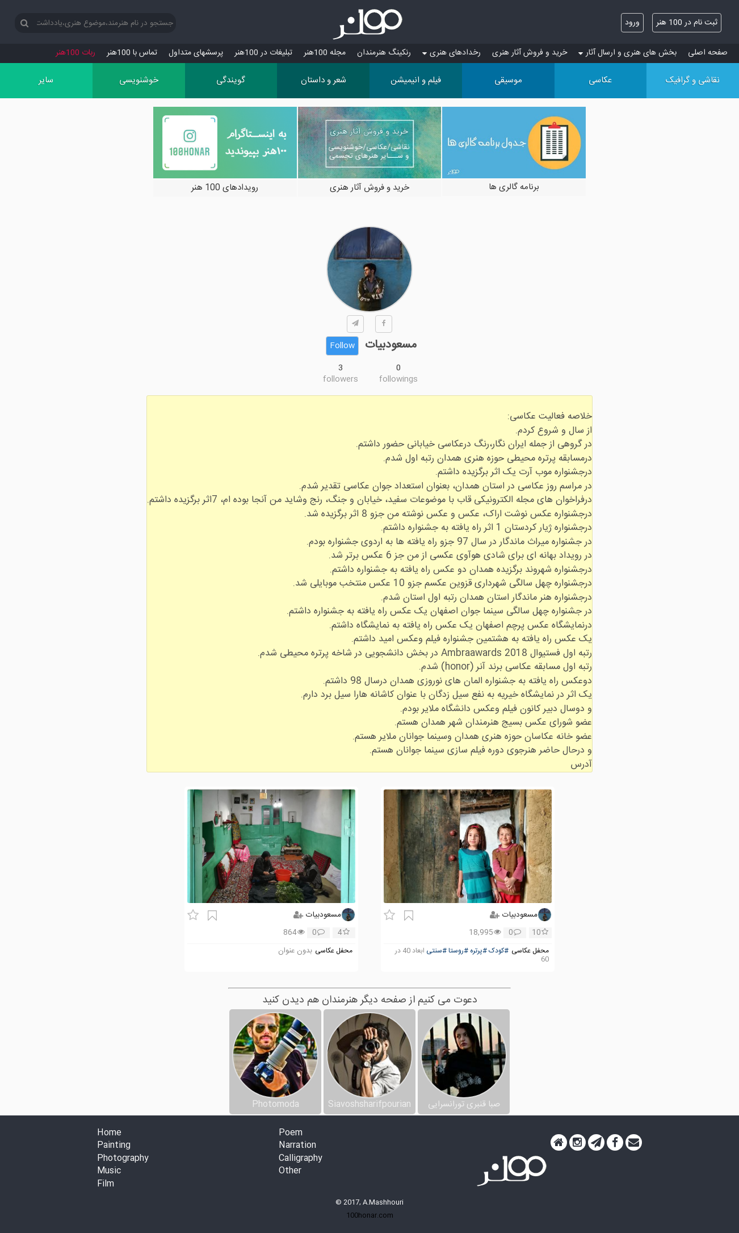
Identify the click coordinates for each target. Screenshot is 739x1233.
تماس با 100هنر (132, 53)
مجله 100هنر (325, 53)
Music (109, 1171)
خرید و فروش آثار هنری (529, 53)
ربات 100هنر (75, 53)
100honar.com (369, 1215)
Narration (297, 1145)
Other (290, 1171)
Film (105, 1184)
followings (398, 379)
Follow (342, 346)
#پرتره (478, 951)
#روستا (458, 951)
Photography (123, 1158)
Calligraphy (300, 1158)
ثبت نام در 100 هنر (686, 23)
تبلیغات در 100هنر (263, 53)
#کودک (499, 951)
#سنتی (436, 951)
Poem (291, 1133)
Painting (114, 1145)
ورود (632, 23)
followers (340, 379)
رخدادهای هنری (451, 53)
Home (109, 1133)
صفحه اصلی (708, 53)
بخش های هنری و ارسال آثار (627, 53)
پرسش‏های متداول (196, 53)
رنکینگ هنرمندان (384, 53)
